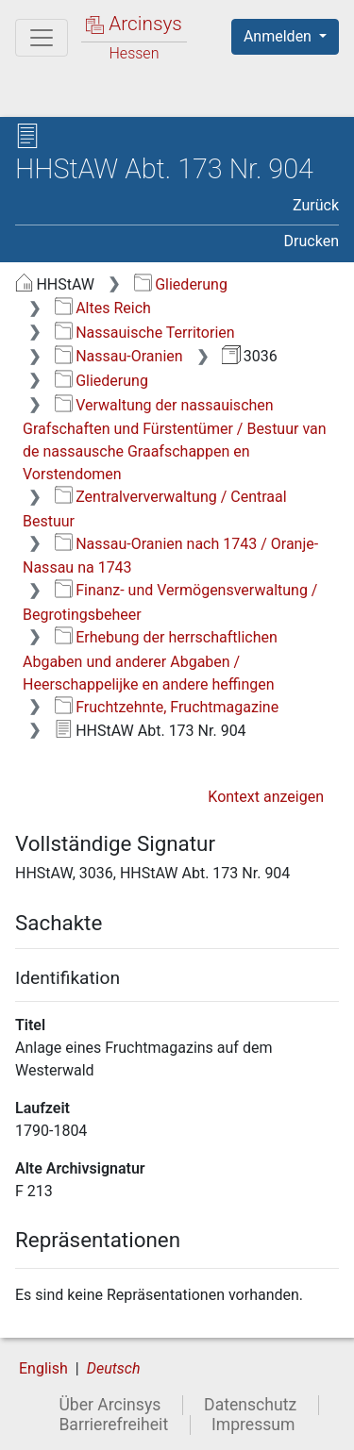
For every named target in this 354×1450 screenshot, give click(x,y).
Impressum (253, 1424)
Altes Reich (103, 308)
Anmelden (279, 36)
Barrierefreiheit (113, 1424)
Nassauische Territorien (145, 333)
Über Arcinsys (109, 1404)
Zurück (316, 205)
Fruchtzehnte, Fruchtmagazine (166, 707)
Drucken (311, 241)
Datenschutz (250, 1404)
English (43, 1368)
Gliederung (181, 284)
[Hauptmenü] (41, 38)
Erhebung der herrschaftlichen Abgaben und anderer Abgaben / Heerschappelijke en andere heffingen (150, 660)
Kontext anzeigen (266, 797)
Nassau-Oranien (119, 356)
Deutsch (114, 1368)
